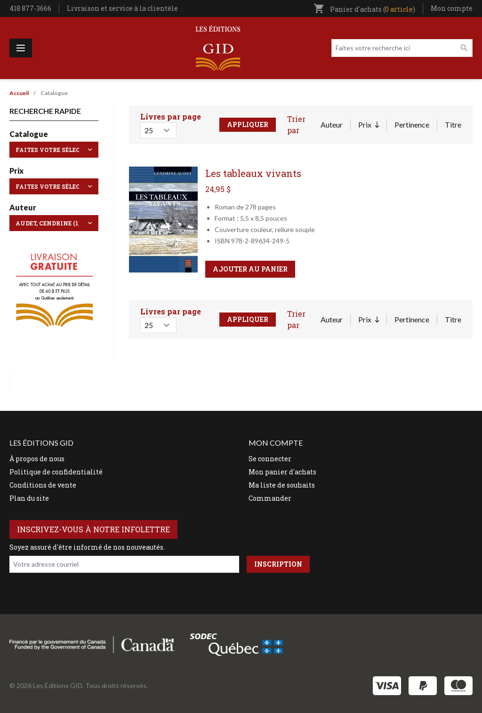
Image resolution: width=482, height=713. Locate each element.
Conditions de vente (42, 485)
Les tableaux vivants (253, 173)
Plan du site (29, 498)
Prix (368, 125)
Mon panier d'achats (282, 471)
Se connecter (270, 458)
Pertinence (411, 124)
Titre (453, 124)
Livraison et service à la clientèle (122, 8)
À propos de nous (36, 458)
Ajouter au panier (250, 268)
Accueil (19, 92)
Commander (270, 498)
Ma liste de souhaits (282, 485)
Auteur (332, 124)
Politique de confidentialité (56, 471)
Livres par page (170, 116)
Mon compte (452, 8)
